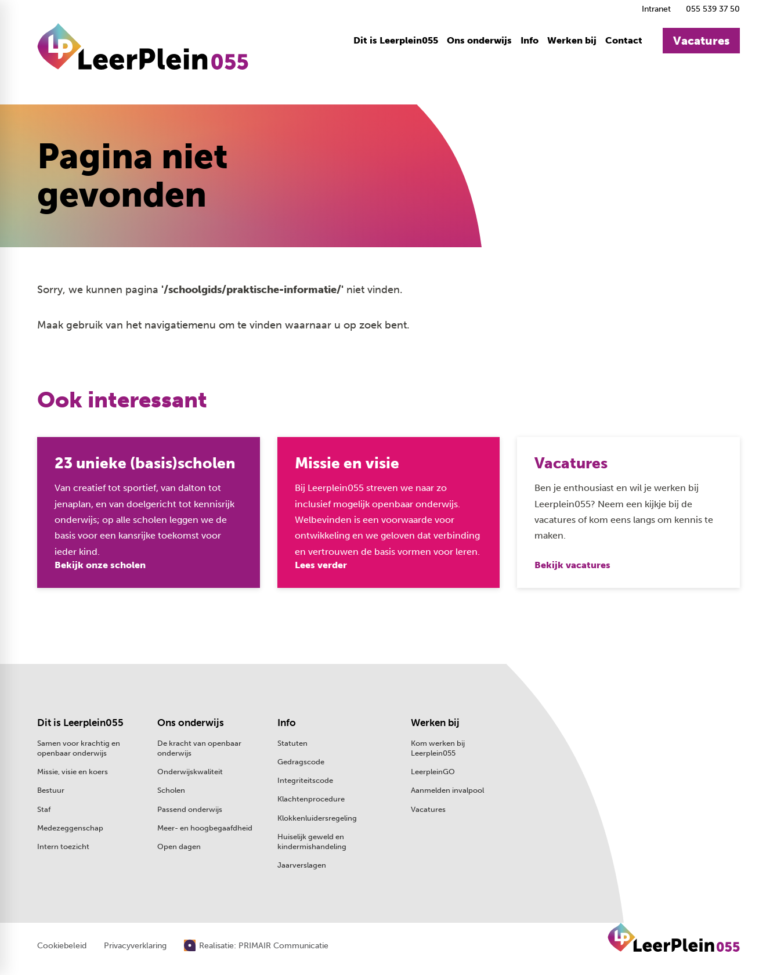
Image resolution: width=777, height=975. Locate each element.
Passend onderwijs (189, 809)
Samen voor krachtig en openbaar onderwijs (78, 748)
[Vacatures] (701, 40)
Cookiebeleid (61, 946)
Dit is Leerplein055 (80, 722)
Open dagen (179, 846)
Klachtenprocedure (311, 799)
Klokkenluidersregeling (317, 818)
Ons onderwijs (190, 722)
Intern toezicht (63, 846)
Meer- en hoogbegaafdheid (204, 828)
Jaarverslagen (301, 865)
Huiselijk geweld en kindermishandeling (311, 841)
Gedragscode (300, 761)
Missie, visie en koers (72, 771)
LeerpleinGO (433, 771)
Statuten (292, 743)
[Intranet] (654, 9)
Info (286, 722)
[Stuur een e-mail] (662, 722)
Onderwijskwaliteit (190, 771)
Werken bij (435, 722)
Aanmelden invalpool (447, 790)
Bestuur (50, 790)
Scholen (171, 790)
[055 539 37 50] (711, 9)
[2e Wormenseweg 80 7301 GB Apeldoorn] (671, 745)
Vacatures (428, 809)
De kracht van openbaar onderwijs (199, 748)
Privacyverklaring (135, 946)
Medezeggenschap (70, 828)
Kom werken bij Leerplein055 (438, 748)
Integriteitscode (305, 780)
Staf (43, 809)
